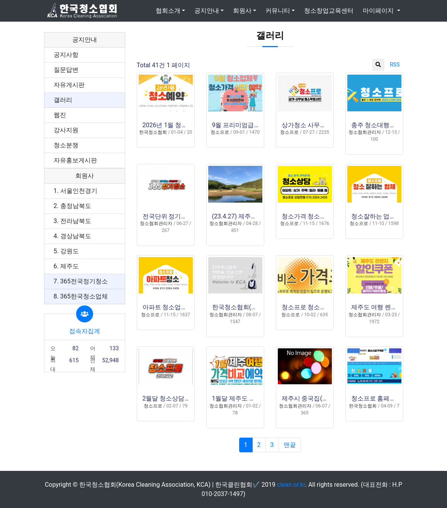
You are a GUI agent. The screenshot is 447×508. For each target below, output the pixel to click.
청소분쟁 (66, 145)
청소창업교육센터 (329, 10)
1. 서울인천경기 (75, 190)
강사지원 (66, 130)
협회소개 (168, 10)
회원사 (242, 10)
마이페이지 (379, 10)
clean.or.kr (291, 484)
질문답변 (66, 69)
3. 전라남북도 (72, 221)
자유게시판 (69, 85)
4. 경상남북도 (72, 236)
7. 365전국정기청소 (81, 281)
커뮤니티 (277, 10)
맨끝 (290, 444)
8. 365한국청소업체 (81, 296)
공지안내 (206, 10)
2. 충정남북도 (72, 206)
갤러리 (63, 100)
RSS (394, 64)
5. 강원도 (66, 251)
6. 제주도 (66, 266)
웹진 (60, 115)
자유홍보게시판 (75, 160)
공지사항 (66, 54)
